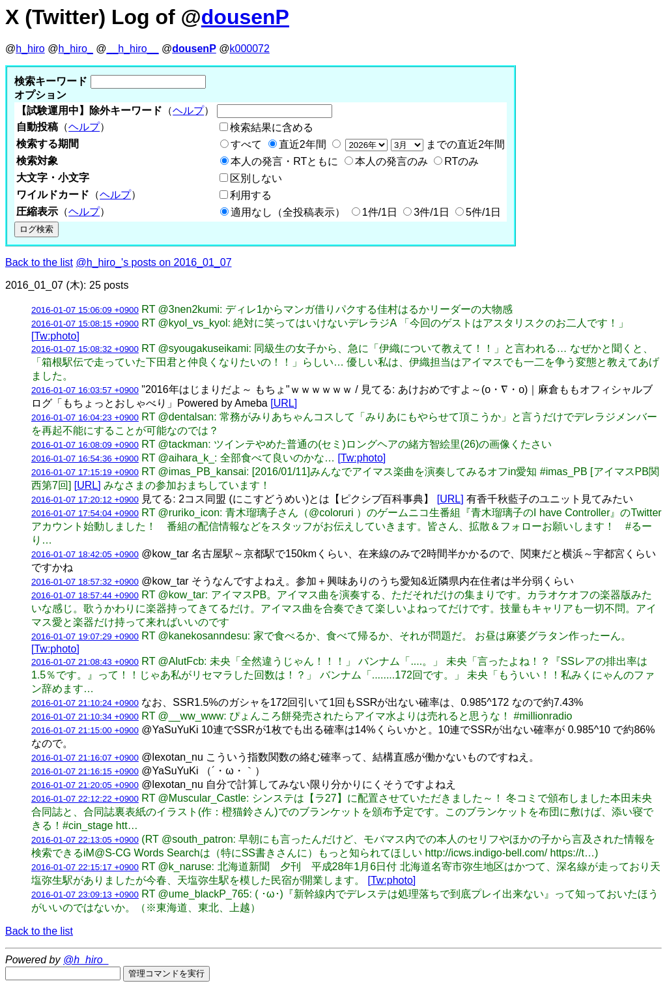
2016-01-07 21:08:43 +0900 (85, 662)
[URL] (283, 403)
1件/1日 (379, 212)
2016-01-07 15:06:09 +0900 (85, 310)
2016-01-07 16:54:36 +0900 (85, 458)
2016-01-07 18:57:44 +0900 (85, 595)
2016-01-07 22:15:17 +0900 (85, 867)
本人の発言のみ (391, 161)
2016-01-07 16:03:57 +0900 (85, 390)
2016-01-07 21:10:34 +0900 (85, 717)
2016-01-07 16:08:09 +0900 (85, 445)
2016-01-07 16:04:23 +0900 (85, 417)
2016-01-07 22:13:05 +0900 (85, 840)
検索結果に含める (271, 127)
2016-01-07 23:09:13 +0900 (85, 894)
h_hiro (30, 48)
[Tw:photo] (55, 336)
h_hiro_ (75, 48)
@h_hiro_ (86, 959)
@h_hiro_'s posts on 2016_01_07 (154, 262)
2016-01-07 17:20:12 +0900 (85, 499)
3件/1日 (431, 212)
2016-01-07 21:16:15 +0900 (85, 771)
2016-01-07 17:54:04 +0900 (85, 513)
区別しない (256, 178)
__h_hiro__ (132, 48)
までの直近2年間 (424, 144)
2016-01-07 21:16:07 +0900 (85, 758)
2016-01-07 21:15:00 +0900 (85, 730)
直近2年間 (302, 144)
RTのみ (461, 161)
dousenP (245, 17)
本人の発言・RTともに (284, 161)
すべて (246, 144)
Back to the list (39, 262)
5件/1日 (483, 212)
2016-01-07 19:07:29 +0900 (85, 636)
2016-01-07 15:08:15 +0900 (85, 323)
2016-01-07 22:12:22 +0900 (85, 799)
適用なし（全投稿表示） (288, 212)
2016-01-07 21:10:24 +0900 (85, 703)
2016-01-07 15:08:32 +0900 (85, 349)
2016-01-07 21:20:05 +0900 (85, 785)
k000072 (250, 48)
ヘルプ (188, 110)
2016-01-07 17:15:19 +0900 (85, 472)
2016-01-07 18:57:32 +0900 (85, 582)
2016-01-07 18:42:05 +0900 (85, 554)
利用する (251, 195)
